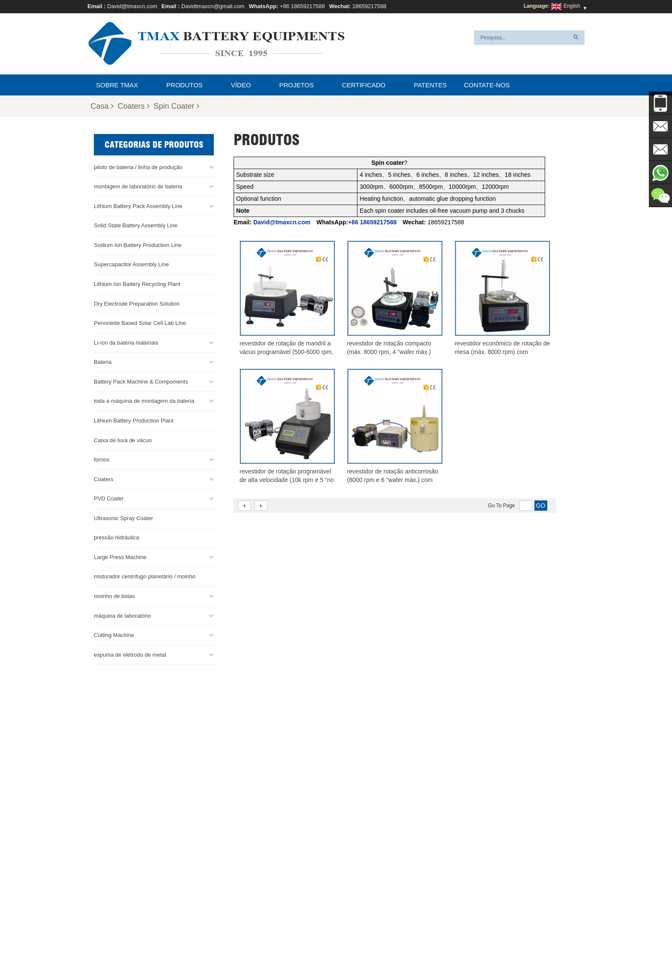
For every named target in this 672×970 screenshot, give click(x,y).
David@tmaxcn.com (132, 6)
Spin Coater (176, 106)
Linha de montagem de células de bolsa (372, 902)
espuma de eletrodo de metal (130, 654)
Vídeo (241, 85)
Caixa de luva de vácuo (123, 439)
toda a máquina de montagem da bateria (144, 400)
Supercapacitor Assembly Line (131, 264)
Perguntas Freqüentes (457, 943)
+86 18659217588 (302, 6)
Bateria (102, 361)
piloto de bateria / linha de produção (138, 167)
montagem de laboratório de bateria (138, 186)
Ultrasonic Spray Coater (123, 518)
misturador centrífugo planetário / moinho (144, 576)
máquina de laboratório (122, 615)
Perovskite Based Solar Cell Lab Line (140, 322)
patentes (430, 85)
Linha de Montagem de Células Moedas (372, 881)
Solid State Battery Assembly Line (135, 225)
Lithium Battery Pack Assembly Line (138, 205)
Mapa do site (340, 943)
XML (371, 943)
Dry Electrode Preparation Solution (137, 303)
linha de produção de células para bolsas (373, 861)
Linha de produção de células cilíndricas (372, 892)
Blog (225, 943)
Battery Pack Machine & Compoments (141, 381)
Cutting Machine (114, 634)
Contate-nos (487, 85)
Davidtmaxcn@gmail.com (213, 6)
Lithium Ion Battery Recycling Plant (137, 283)
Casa (102, 106)
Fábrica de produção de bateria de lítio (370, 912)
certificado (363, 85)
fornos (101, 459)
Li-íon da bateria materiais (126, 342)
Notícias (304, 943)
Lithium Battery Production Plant (134, 420)
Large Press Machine (120, 556)
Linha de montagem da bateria (361, 871)
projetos (296, 85)
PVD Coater (108, 498)
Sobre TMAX (117, 85)
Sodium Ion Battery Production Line (138, 244)
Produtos (184, 85)
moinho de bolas (114, 595)
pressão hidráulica (116, 537)
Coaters (134, 106)
